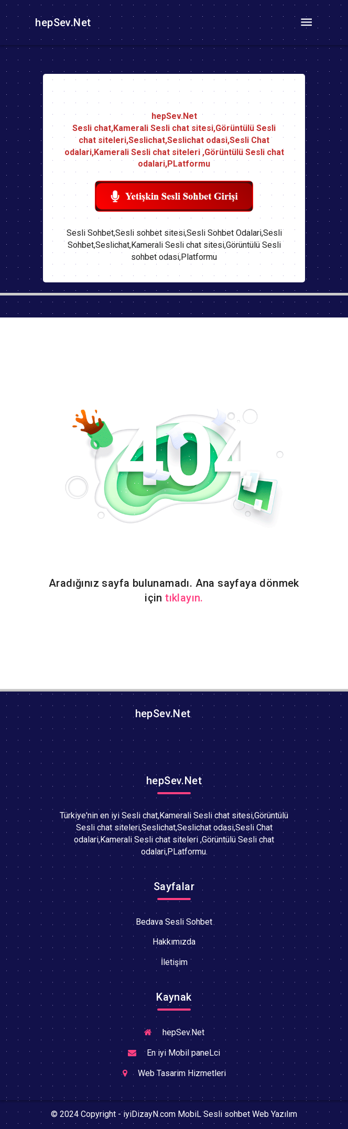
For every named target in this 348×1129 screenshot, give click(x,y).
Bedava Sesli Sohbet (174, 922)
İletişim (174, 962)
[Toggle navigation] (306, 22)
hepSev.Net (61, 22)
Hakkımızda (174, 942)
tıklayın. (184, 597)
